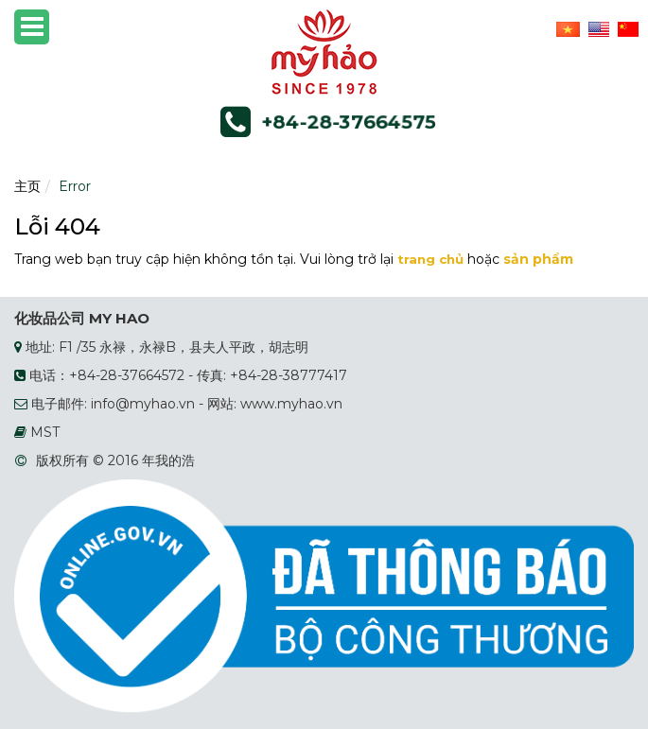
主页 (27, 186)
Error (75, 186)
